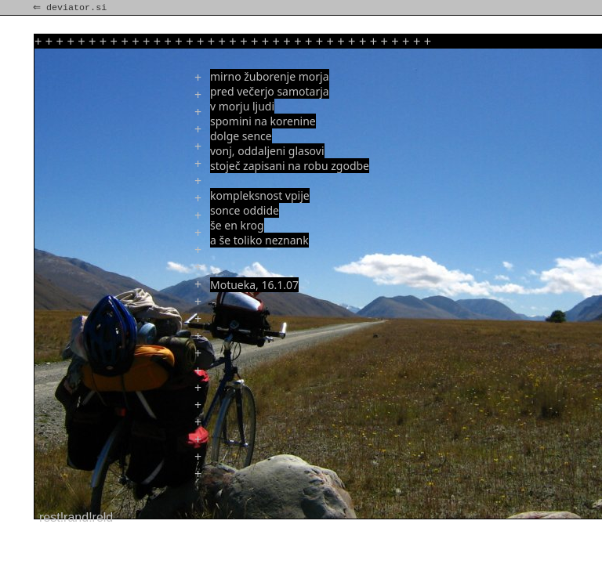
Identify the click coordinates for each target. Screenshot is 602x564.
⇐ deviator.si (71, 8)
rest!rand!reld (76, 517)
